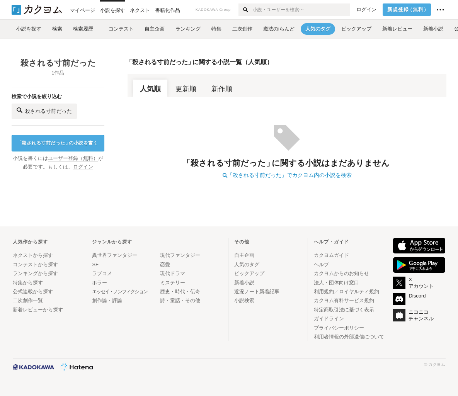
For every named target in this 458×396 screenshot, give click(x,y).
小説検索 (244, 300)
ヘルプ (321, 264)
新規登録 (408, 9)
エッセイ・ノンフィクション (119, 291)
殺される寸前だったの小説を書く (57, 143)
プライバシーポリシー (339, 328)
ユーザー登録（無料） (73, 158)
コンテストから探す (35, 264)
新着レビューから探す (38, 310)
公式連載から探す (33, 291)
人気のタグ (246, 264)
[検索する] (245, 9)
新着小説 (244, 283)
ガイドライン (329, 318)
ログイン (366, 9)
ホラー (99, 283)
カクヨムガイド (331, 255)
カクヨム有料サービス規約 (344, 300)
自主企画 (244, 255)
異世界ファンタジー (114, 255)
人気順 (150, 89)
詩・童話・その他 (180, 300)
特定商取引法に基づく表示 (344, 310)
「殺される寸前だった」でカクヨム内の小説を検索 (287, 175)
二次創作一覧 (28, 300)
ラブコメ (102, 273)
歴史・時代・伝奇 (180, 291)
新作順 (221, 89)
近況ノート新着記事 (256, 291)
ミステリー (172, 283)
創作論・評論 (107, 300)
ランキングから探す (35, 273)
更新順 (185, 89)
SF (95, 264)
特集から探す (28, 283)
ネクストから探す (33, 255)
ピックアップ (249, 273)
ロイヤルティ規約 (359, 291)
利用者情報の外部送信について (349, 337)
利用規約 (324, 291)
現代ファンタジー (180, 255)
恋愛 (165, 264)
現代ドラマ (172, 273)
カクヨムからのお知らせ (341, 273)
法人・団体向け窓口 (336, 283)
